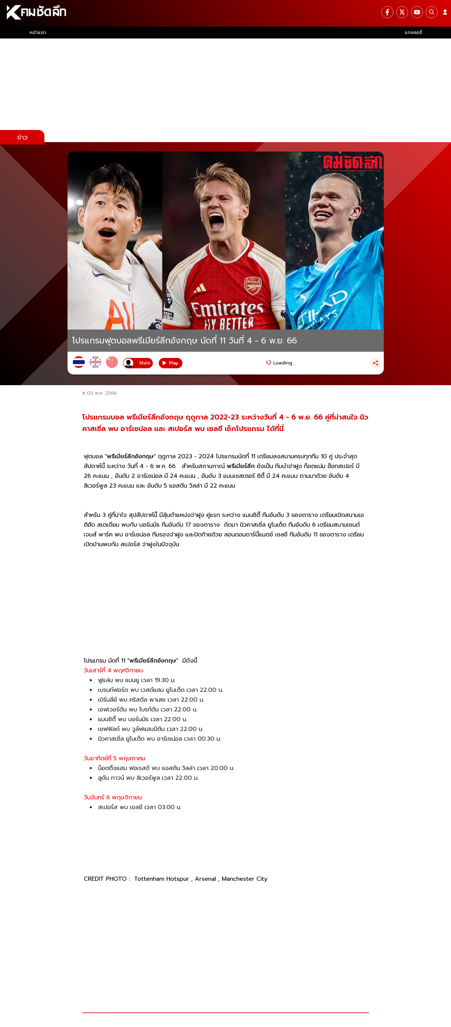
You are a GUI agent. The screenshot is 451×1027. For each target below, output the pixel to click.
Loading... (284, 363)
